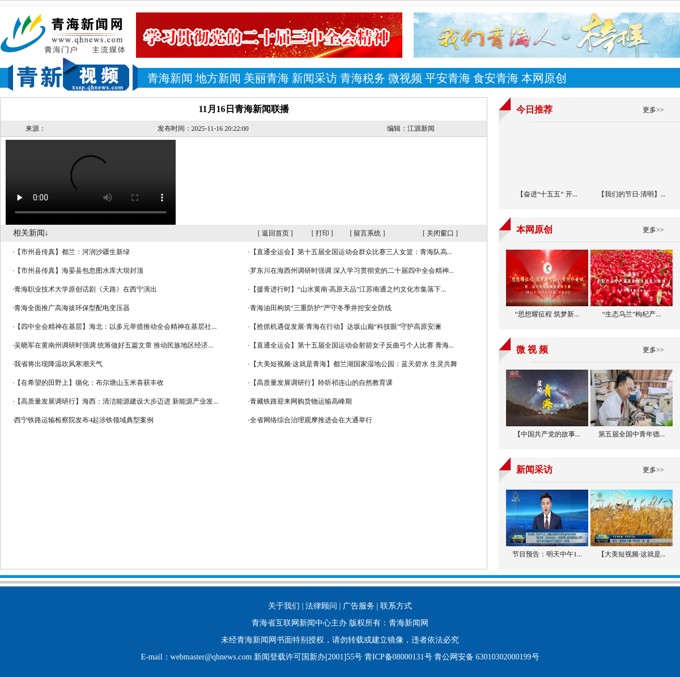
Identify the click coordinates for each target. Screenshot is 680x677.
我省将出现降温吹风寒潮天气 (58, 364)
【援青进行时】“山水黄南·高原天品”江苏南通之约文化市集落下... (348, 289)
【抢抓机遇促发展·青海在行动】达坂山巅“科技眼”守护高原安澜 (345, 327)
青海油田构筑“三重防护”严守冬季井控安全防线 (321, 308)
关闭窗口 (440, 233)
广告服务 (359, 606)
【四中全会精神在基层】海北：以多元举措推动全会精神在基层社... (115, 327)
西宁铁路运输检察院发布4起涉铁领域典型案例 (84, 420)
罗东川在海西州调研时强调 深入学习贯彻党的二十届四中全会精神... (352, 271)
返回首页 (275, 233)
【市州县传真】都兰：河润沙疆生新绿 (72, 252)
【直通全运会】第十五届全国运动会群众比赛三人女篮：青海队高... (351, 252)
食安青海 (495, 78)
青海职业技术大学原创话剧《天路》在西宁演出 (85, 289)
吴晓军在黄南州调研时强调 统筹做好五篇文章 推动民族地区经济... (113, 345)
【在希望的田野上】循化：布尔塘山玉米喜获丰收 (89, 383)
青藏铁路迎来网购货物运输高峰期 (301, 401)
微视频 (405, 78)
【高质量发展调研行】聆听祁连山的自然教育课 (321, 383)
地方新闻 (218, 78)
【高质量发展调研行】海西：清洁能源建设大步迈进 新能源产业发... (116, 401)
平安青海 (447, 78)
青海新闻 (170, 78)
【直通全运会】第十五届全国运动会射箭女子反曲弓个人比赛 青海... (352, 345)
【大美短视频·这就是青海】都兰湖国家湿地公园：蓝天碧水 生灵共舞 (353, 364)
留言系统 (367, 233)
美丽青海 (266, 78)
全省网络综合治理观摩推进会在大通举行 (311, 420)
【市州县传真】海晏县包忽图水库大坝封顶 (78, 271)
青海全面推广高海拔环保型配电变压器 (72, 308)
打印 (322, 233)
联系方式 (396, 606)
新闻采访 (314, 78)
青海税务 (362, 78)
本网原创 (544, 78)
